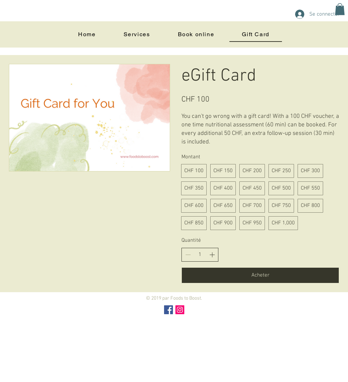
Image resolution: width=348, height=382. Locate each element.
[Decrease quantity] (188, 254)
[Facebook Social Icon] (168, 309)
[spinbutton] (200, 254)
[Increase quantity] (212, 254)
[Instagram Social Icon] (179, 309)
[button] (340, 9)
